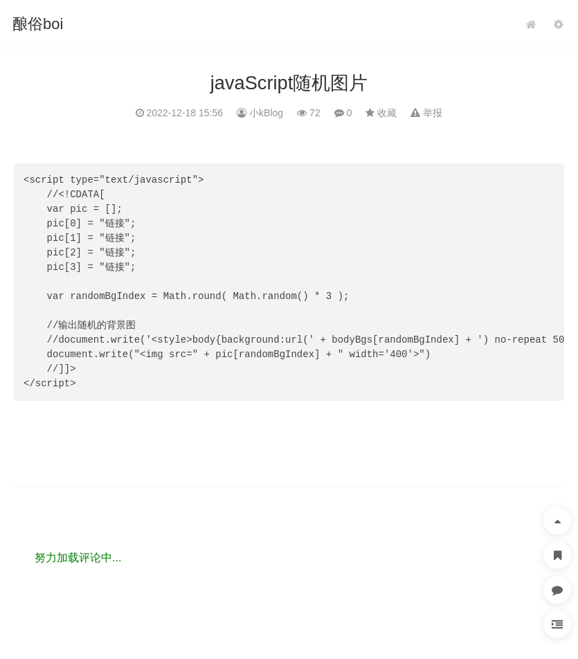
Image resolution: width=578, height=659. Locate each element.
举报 (432, 112)
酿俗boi (37, 24)
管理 (558, 24)
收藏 (387, 112)
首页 (531, 24)
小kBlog (266, 112)
